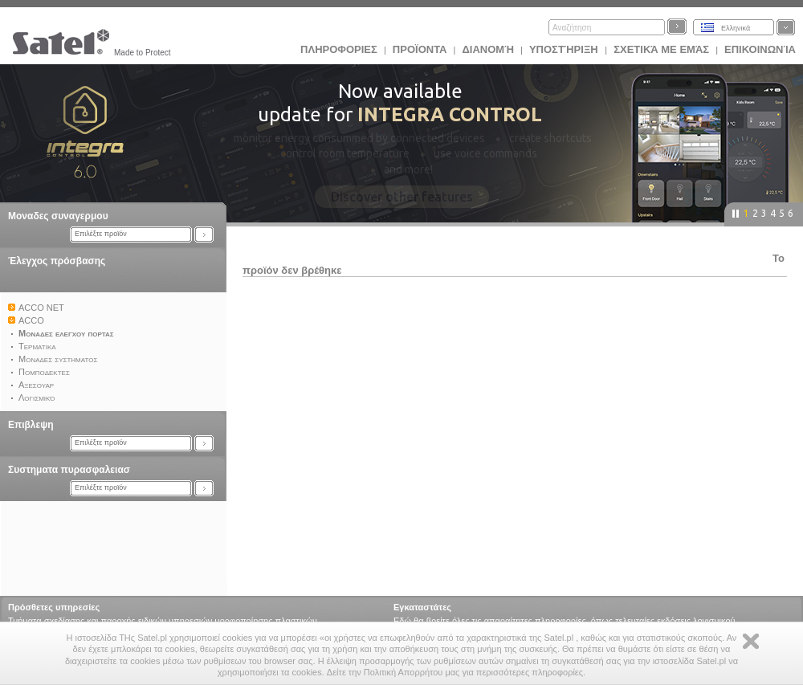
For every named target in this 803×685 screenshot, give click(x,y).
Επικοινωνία (760, 49)
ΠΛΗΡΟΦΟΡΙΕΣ (338, 49)
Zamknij (751, 641)
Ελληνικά (735, 28)
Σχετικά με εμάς (661, 49)
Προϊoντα (420, 49)
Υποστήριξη (565, 49)
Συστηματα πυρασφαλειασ (69, 469)
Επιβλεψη (31, 424)
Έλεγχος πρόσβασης (56, 261)
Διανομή (487, 49)
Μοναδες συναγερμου (58, 216)
